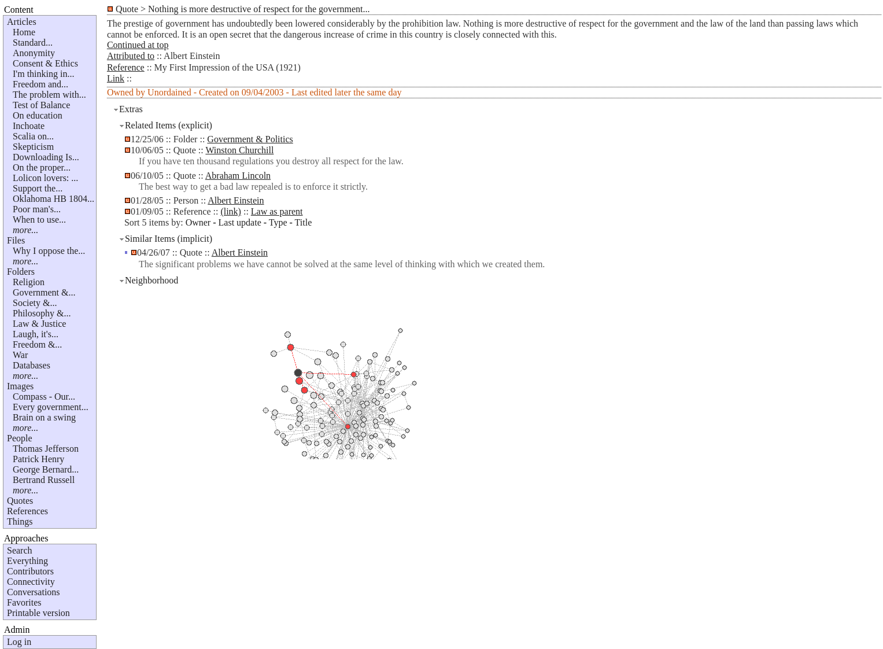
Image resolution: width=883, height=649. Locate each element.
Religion (29, 282)
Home (24, 32)
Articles (21, 22)
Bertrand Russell (44, 480)
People (19, 438)
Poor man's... (37, 209)
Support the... (37, 188)
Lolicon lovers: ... (45, 178)
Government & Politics (250, 139)
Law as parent (277, 211)
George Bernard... (46, 469)
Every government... (50, 407)
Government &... (44, 292)
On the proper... (42, 167)
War (20, 355)
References (27, 511)
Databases (31, 365)
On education (37, 115)
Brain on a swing (44, 417)
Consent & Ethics (45, 63)
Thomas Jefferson (46, 448)
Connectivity (31, 582)
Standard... (33, 42)
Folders (21, 271)
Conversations (33, 592)
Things (19, 521)
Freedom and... (40, 84)
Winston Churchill (239, 150)
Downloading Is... (46, 157)
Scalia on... (33, 136)
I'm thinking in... (43, 74)
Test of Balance (41, 105)
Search (19, 550)
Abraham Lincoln (238, 175)
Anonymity (34, 53)
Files (16, 240)
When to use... (39, 219)
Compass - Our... (44, 396)
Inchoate (29, 126)
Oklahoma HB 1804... (53, 199)
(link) (230, 211)
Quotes (20, 501)
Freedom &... (37, 344)
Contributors (30, 571)
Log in (19, 642)
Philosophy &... (42, 313)
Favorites (24, 602)
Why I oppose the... (49, 251)
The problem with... (49, 94)
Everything (27, 561)
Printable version (38, 613)
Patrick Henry (38, 459)
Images (20, 386)
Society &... (35, 303)
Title (303, 222)
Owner (198, 222)
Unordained (169, 92)
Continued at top (138, 45)
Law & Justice (39, 324)
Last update (240, 222)
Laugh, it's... (35, 334)
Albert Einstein (236, 200)
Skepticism (33, 147)
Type (278, 222)
